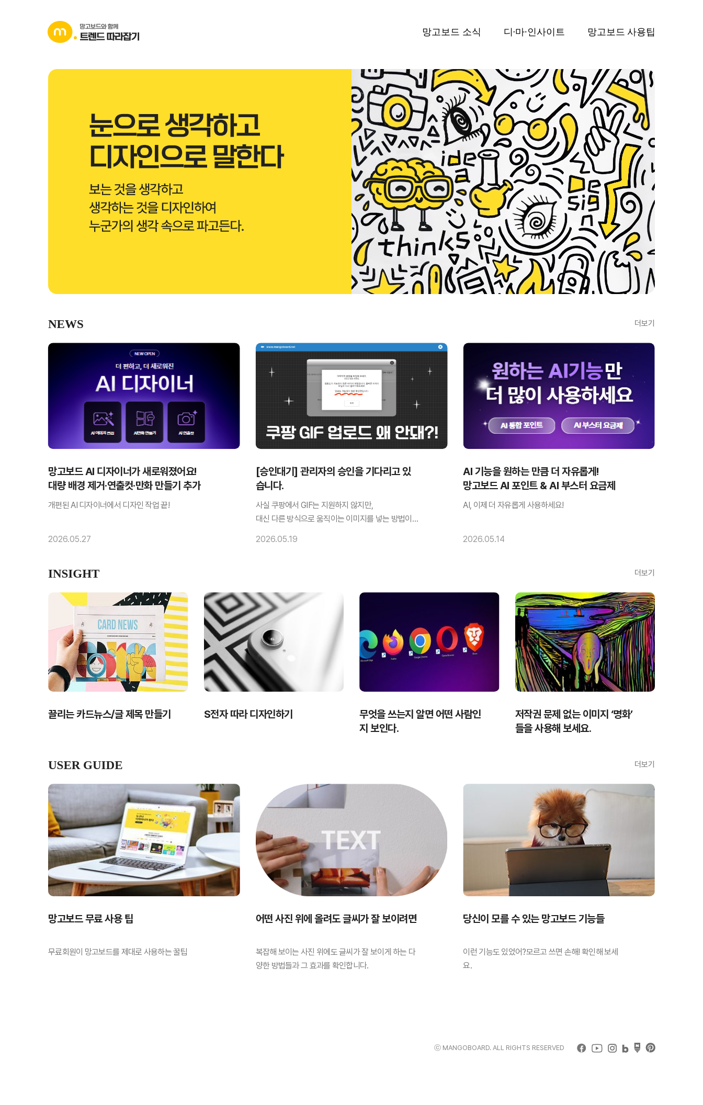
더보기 (644, 323)
